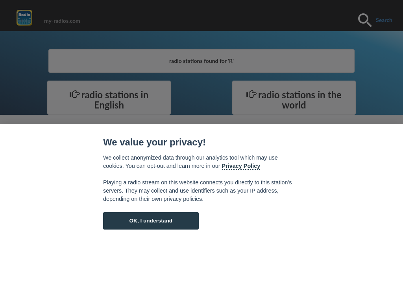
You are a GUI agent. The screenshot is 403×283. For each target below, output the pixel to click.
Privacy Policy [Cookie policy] (241, 166)
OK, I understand (150, 221)
